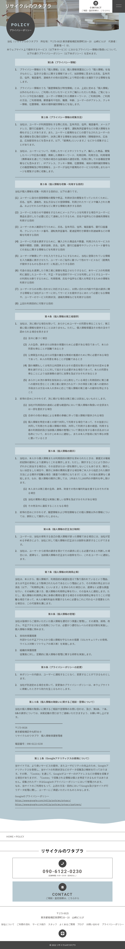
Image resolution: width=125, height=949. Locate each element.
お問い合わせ (93, 924)
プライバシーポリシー (113, 924)
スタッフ (52, 924)
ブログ (80, 924)
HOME (10, 836)
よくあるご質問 (67, 924)
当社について (7, 924)
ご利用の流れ (23, 924)
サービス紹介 (39, 924)
